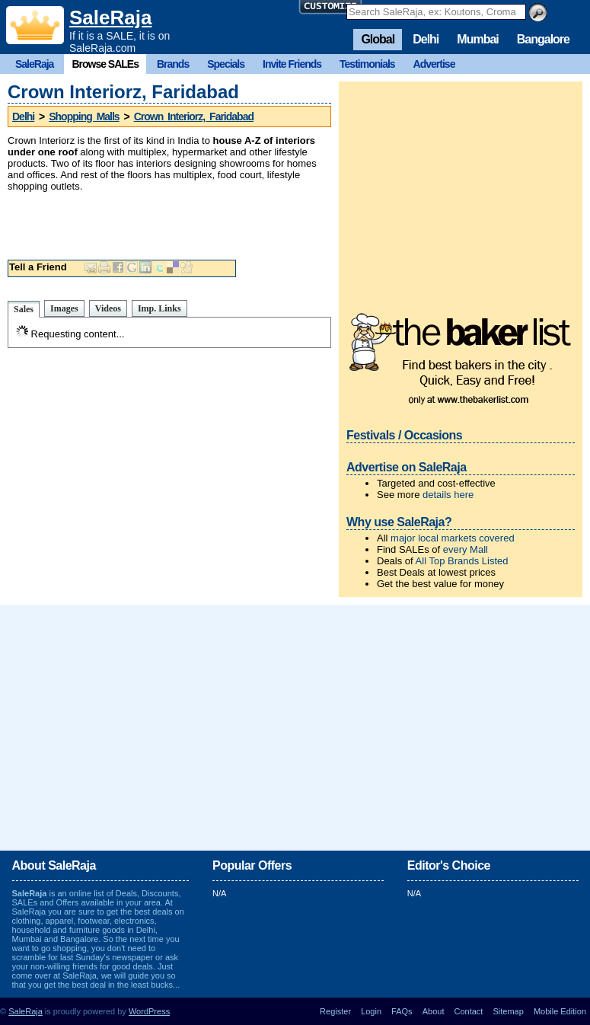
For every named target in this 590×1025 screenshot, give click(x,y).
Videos (108, 308)
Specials (225, 64)
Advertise (434, 64)
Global (377, 39)
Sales (23, 309)
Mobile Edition (560, 1011)
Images (64, 308)
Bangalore (543, 39)
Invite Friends (292, 64)
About (434, 1011)
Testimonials (367, 64)
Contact (468, 1011)
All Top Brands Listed (462, 561)
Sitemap (508, 1011)
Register (335, 1011)
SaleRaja (110, 17)
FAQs (402, 1011)
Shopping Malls (84, 116)
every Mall (465, 549)
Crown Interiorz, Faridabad (194, 116)
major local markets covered (453, 538)
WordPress (149, 1011)
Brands (173, 64)
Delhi (426, 39)
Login (371, 1011)
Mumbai (477, 39)
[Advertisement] (186, 222)
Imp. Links (159, 308)
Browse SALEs (105, 64)
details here (448, 494)
